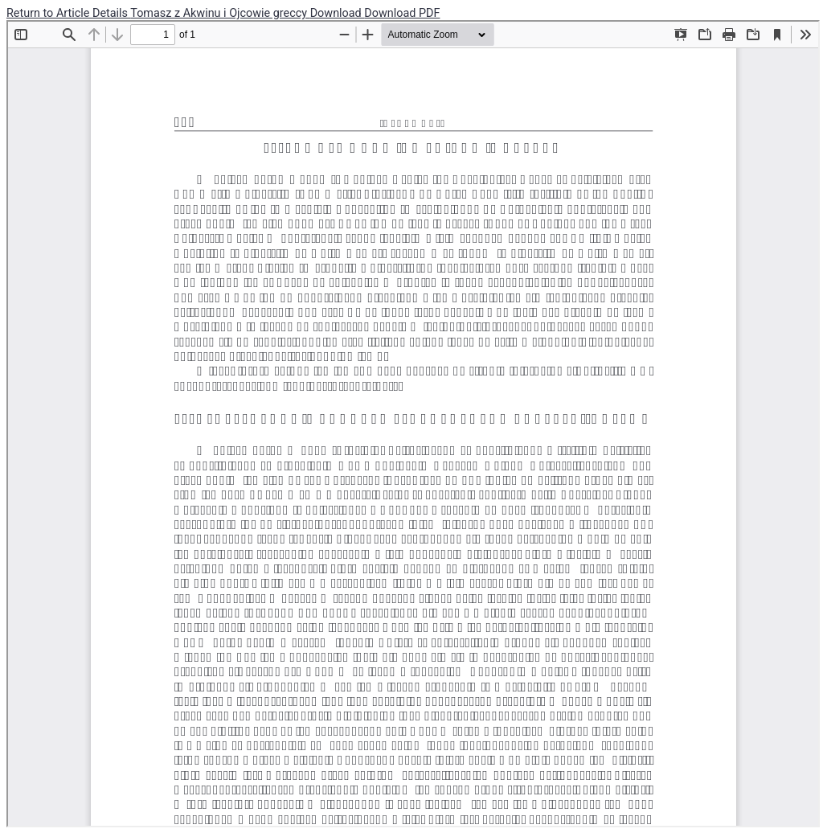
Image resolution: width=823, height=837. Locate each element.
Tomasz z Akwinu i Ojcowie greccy (219, 13)
